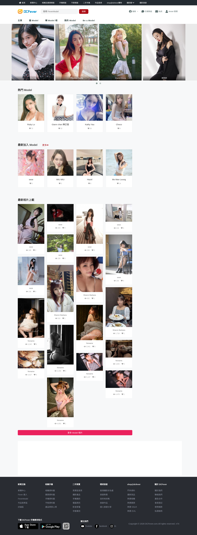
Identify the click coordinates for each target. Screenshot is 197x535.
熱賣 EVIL (131, 511)
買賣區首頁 (77, 490)
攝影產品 (76, 495)
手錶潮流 (76, 511)
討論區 (21, 507)
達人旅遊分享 (105, 507)
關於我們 (158, 490)
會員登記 (158, 503)
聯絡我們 (158, 495)
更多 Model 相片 (75, 433)
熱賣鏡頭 (131, 503)
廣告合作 (158, 499)
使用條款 (158, 507)
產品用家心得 (51, 507)
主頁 (20, 20)
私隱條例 (158, 511)
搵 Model (33, 20)
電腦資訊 (76, 503)
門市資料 (131, 490)
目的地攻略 (105, 499)
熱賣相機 (131, 499)
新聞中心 (22, 490)
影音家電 (76, 507)
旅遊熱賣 (104, 495)
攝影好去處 (106, 490)
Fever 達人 (22, 495)
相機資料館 (50, 490)
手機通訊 (76, 499)
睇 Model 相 (51, 20)
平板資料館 (50, 503)
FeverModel (23, 499)
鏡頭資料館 (50, 495)
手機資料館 (50, 499)
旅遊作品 (104, 503)
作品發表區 (22, 503)
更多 (45, 145)
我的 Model (70, 20)
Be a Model (89, 20)
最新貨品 (131, 495)
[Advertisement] (157, 111)
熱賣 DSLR (132, 507)
